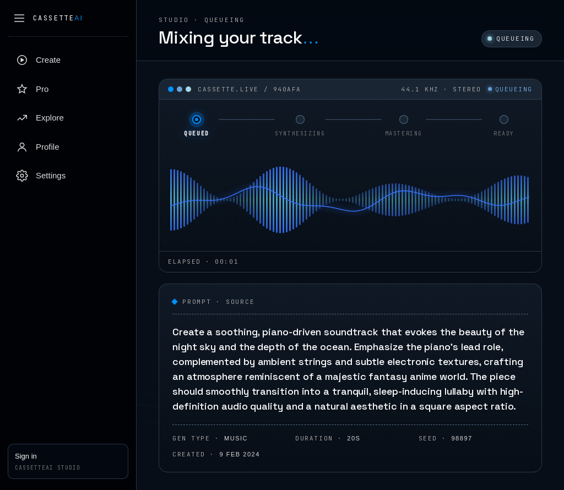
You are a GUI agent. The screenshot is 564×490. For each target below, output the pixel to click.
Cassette (58, 18)
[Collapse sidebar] (19, 18)
